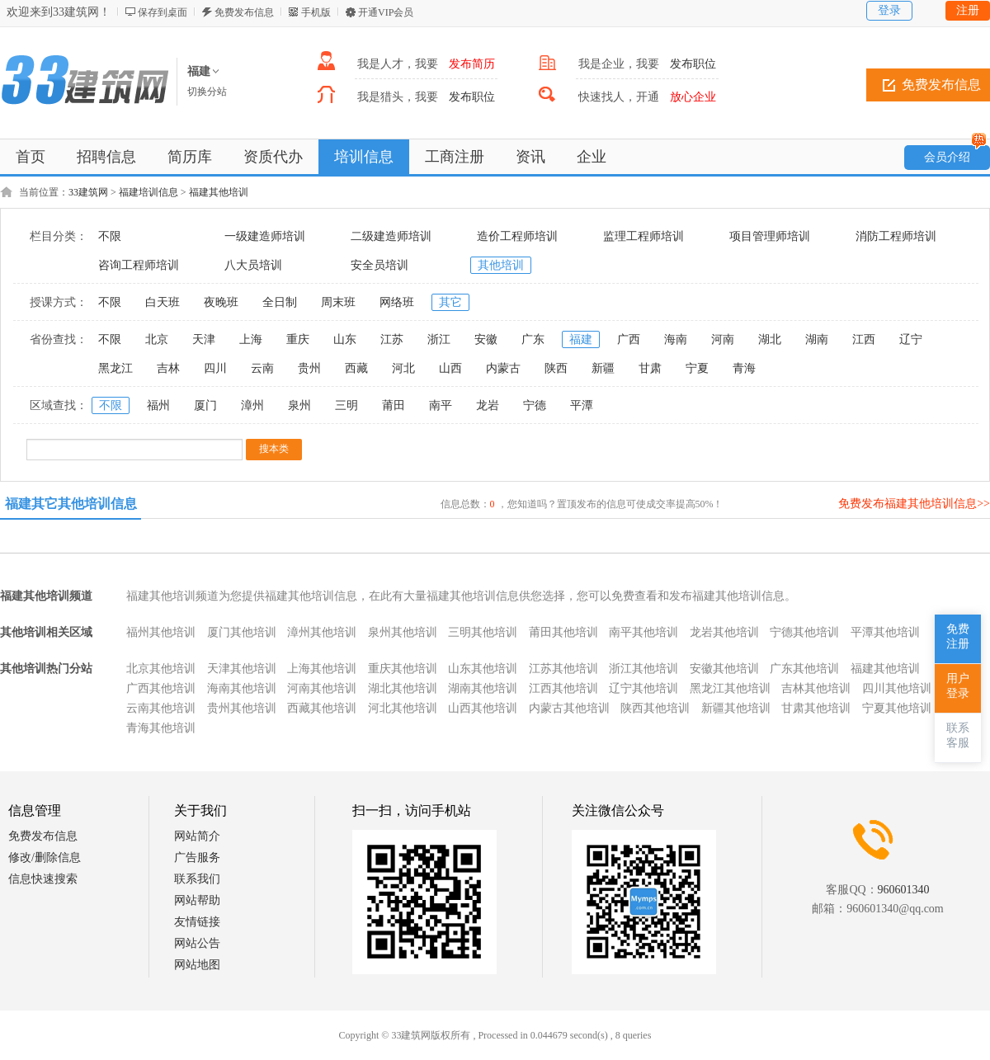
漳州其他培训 (321, 632)
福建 (580, 339)
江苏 (391, 339)
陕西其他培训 (655, 708)
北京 (156, 339)
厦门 (205, 405)
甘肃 (650, 368)
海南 (675, 339)
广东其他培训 (804, 668)
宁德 (534, 405)
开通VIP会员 (385, 12)
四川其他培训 (896, 688)
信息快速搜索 (43, 879)
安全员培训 (379, 265)
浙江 (438, 339)
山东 (344, 339)
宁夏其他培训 (896, 708)
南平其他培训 (643, 632)
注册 (967, 10)
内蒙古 (503, 368)
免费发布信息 (244, 12)
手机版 (316, 12)
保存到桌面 (162, 12)
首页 (30, 156)
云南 (262, 368)
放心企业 (693, 97)
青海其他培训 (161, 728)
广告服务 (197, 857)
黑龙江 (115, 368)
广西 (628, 339)
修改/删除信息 (44, 857)
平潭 (581, 405)
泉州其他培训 (402, 632)
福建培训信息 (148, 192)
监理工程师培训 (643, 236)
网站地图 (197, 965)
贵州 (309, 368)
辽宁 (910, 339)
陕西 (556, 368)
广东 (532, 339)
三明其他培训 (482, 632)
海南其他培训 (241, 688)
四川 (215, 368)
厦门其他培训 (241, 632)
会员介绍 (955, 154)
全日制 (279, 302)
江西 (863, 339)
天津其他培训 (241, 668)
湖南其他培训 (482, 688)
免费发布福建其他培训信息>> (914, 503)
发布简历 (472, 64)
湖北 (769, 339)
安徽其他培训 (724, 668)
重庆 (297, 339)
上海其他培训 (321, 668)
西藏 (356, 368)
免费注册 (957, 636)
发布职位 (693, 64)
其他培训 (501, 265)
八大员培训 (253, 265)
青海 (744, 368)
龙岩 (487, 405)
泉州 (299, 405)
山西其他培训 (482, 708)
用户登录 (957, 686)
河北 (403, 368)
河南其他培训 (321, 688)
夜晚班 (221, 302)
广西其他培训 (161, 688)
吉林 (168, 368)
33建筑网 (88, 192)
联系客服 (957, 735)
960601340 (904, 889)
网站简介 (197, 836)
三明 (346, 405)
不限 (109, 236)
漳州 (252, 405)
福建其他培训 (218, 192)
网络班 (397, 302)
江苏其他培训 (563, 668)
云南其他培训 (161, 708)
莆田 (393, 405)
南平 (440, 405)
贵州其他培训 (241, 708)
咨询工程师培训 (138, 265)
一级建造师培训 (264, 236)
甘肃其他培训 (816, 708)
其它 (450, 302)
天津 (203, 339)
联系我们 (197, 879)
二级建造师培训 (391, 236)
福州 (158, 405)
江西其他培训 (563, 688)
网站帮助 (197, 900)
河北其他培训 (402, 708)
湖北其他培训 (402, 688)
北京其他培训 (161, 668)
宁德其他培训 (804, 632)
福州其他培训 (161, 632)
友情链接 (197, 922)
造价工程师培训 (517, 236)
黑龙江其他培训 (730, 688)
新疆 (603, 368)
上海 (250, 339)
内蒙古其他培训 (569, 708)
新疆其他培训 (736, 708)
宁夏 (697, 368)
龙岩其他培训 (724, 632)
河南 (722, 339)
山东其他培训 (482, 668)
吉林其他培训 (816, 688)
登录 (889, 10)
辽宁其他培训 (643, 688)
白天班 (162, 302)
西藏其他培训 (321, 708)
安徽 (485, 339)
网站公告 (197, 943)
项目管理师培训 (769, 236)
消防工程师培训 (896, 236)
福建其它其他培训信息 (71, 504)
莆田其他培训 (563, 632)
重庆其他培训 (402, 668)
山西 (450, 368)
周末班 (338, 302)
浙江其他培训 (643, 668)
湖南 (816, 339)
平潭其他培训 (885, 632)
